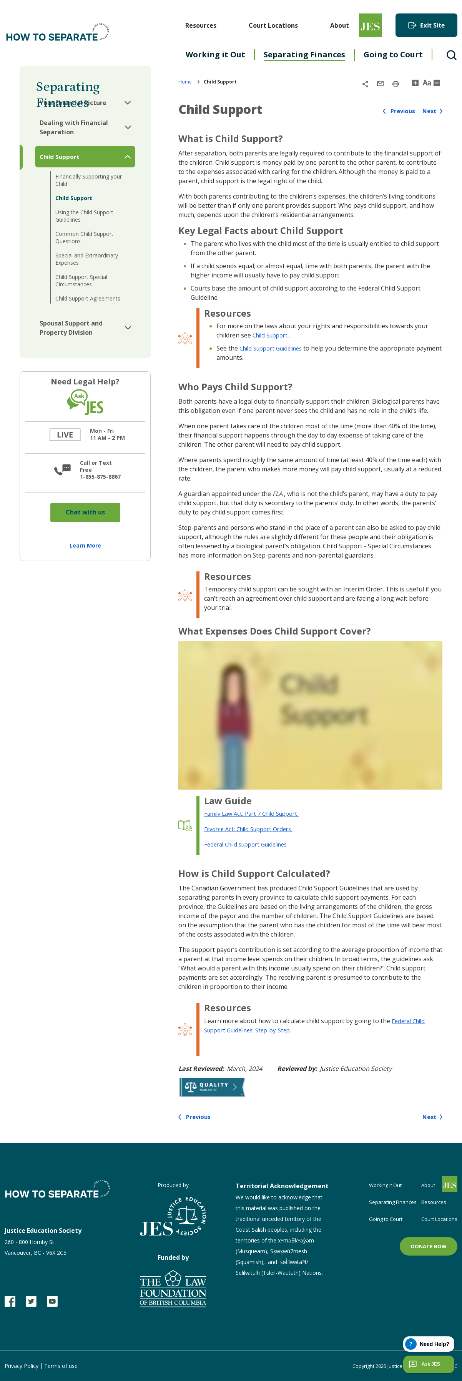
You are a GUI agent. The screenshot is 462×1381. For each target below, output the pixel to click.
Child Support (73, 198)
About (339, 25)
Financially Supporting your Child (88, 180)
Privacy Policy (21, 1366)
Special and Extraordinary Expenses (86, 259)
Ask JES (423, 1364)
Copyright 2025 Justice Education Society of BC (399, 1365)
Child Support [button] (60, 156)
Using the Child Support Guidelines (84, 216)
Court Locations (273, 25)
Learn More (85, 545)
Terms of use (61, 1366)
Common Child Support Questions (84, 237)
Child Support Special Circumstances (81, 280)
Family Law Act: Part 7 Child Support (256, 813)
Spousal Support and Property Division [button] (71, 328)
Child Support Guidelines (275, 348)
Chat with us (85, 512)
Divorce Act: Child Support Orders (253, 829)
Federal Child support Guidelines (251, 844)
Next (429, 111)
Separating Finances (304, 54)
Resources (200, 25)
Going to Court (393, 54)
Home (185, 81)
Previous (400, 111)
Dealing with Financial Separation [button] (74, 127)
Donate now (429, 1246)
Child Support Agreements (87, 298)
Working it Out (215, 54)
